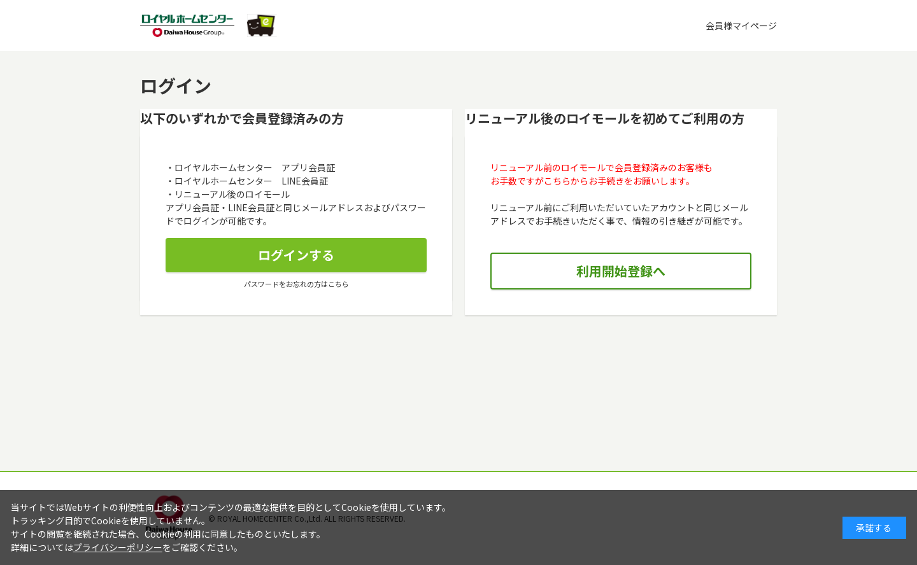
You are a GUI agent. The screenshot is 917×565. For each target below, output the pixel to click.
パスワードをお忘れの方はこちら (296, 284)
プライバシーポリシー (117, 547)
